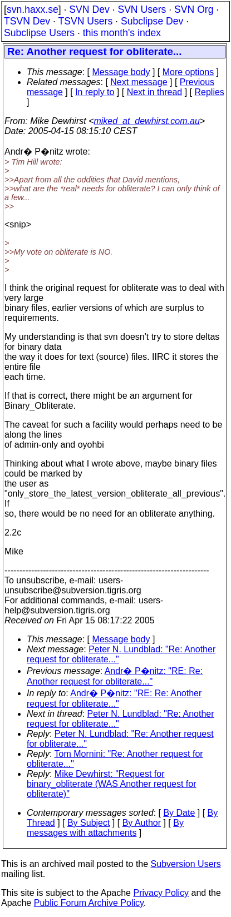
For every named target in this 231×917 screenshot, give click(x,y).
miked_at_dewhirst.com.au (146, 121)
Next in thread (155, 92)
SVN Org (193, 9)
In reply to (94, 92)
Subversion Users (186, 864)
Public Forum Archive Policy (89, 903)
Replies (209, 92)
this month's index (122, 32)
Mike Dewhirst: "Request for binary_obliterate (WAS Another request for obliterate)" (111, 784)
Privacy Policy (161, 893)
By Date (179, 812)
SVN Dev (89, 9)
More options (188, 72)
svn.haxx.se (32, 9)
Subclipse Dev (152, 21)
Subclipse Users (39, 32)
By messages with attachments (105, 827)
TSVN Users (85, 21)
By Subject (88, 822)
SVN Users (141, 9)
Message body (121, 72)
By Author (141, 822)
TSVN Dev (27, 21)
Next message (138, 82)
